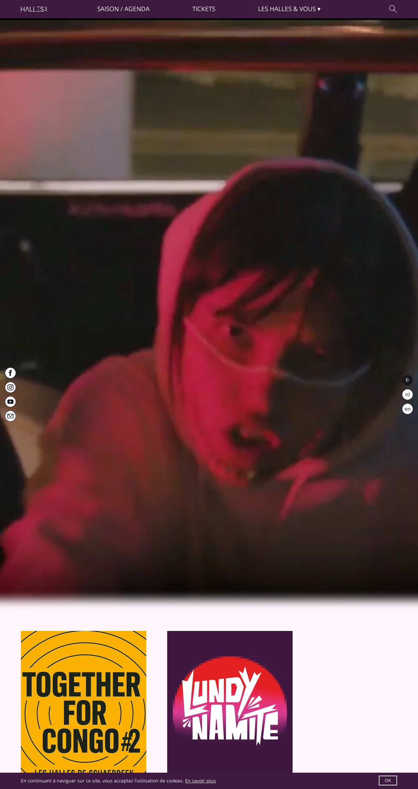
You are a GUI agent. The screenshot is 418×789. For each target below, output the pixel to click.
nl (407, 394)
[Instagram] (10, 387)
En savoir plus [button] (200, 781)
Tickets (203, 9)
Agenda (137, 9)
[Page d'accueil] (34, 9)
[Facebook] (10, 373)
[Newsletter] (10, 416)
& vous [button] (287, 9)
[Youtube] (10, 401)
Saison (108, 9)
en (408, 408)
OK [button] (388, 780)
